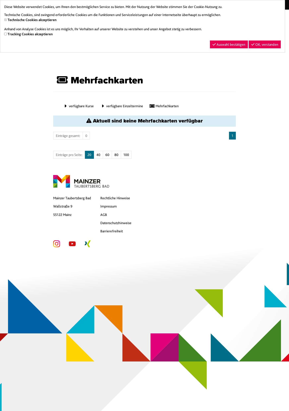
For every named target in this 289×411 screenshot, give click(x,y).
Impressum (108, 206)
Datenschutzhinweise (115, 223)
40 (98, 155)
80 (116, 155)
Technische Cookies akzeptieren (32, 20)
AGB (103, 215)
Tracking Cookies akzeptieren (30, 34)
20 (89, 155)
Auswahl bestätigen (229, 44)
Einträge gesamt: (68, 136)
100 (126, 155)
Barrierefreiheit (111, 231)
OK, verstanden (264, 44)
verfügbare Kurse (78, 106)
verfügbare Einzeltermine (121, 106)
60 (107, 155)
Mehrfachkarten (164, 106)
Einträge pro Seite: (69, 155)
